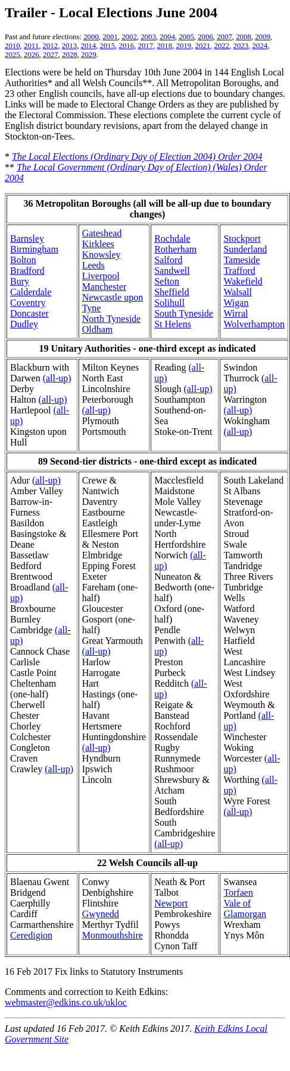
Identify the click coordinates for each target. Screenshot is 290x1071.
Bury (19, 281)
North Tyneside (111, 319)
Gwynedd (100, 914)
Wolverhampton (254, 324)
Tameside (241, 260)
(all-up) (57, 378)
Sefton (166, 281)
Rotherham (175, 249)
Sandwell (172, 271)
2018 (165, 46)
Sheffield (171, 292)
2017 (146, 46)
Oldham (97, 329)
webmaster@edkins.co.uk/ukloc (66, 1002)
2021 (203, 46)
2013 (69, 46)
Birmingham (34, 249)
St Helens (172, 324)
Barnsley (27, 238)
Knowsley (101, 254)
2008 (243, 37)
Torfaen (238, 892)
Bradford (27, 271)
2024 (260, 46)
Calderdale (30, 292)
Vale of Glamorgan (244, 908)
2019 (184, 46)
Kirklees (98, 244)
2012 (50, 46)
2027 (50, 54)
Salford (168, 260)
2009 (262, 37)
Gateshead (102, 233)
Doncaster (29, 313)
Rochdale (172, 238)
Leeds (93, 265)
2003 (148, 37)
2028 (69, 54)
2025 (12, 54)
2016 (127, 46)
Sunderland (245, 249)
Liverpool (101, 276)
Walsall (237, 292)
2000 (91, 37)
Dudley (24, 324)
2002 (129, 37)
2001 (110, 37)
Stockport (241, 238)
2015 (108, 46)
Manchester (104, 287)
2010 (12, 46)
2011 (31, 46)
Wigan (235, 303)
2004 (167, 37)
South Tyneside (183, 313)
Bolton (23, 260)
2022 (222, 46)
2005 (186, 37)
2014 (88, 46)
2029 (88, 54)
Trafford (239, 271)
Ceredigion (31, 935)
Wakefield (242, 281)
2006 (205, 37)
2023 (241, 46)
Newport (171, 903)
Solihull (169, 303)
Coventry (28, 303)
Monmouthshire (112, 935)
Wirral (235, 313)
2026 (31, 54)
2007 (224, 37)
